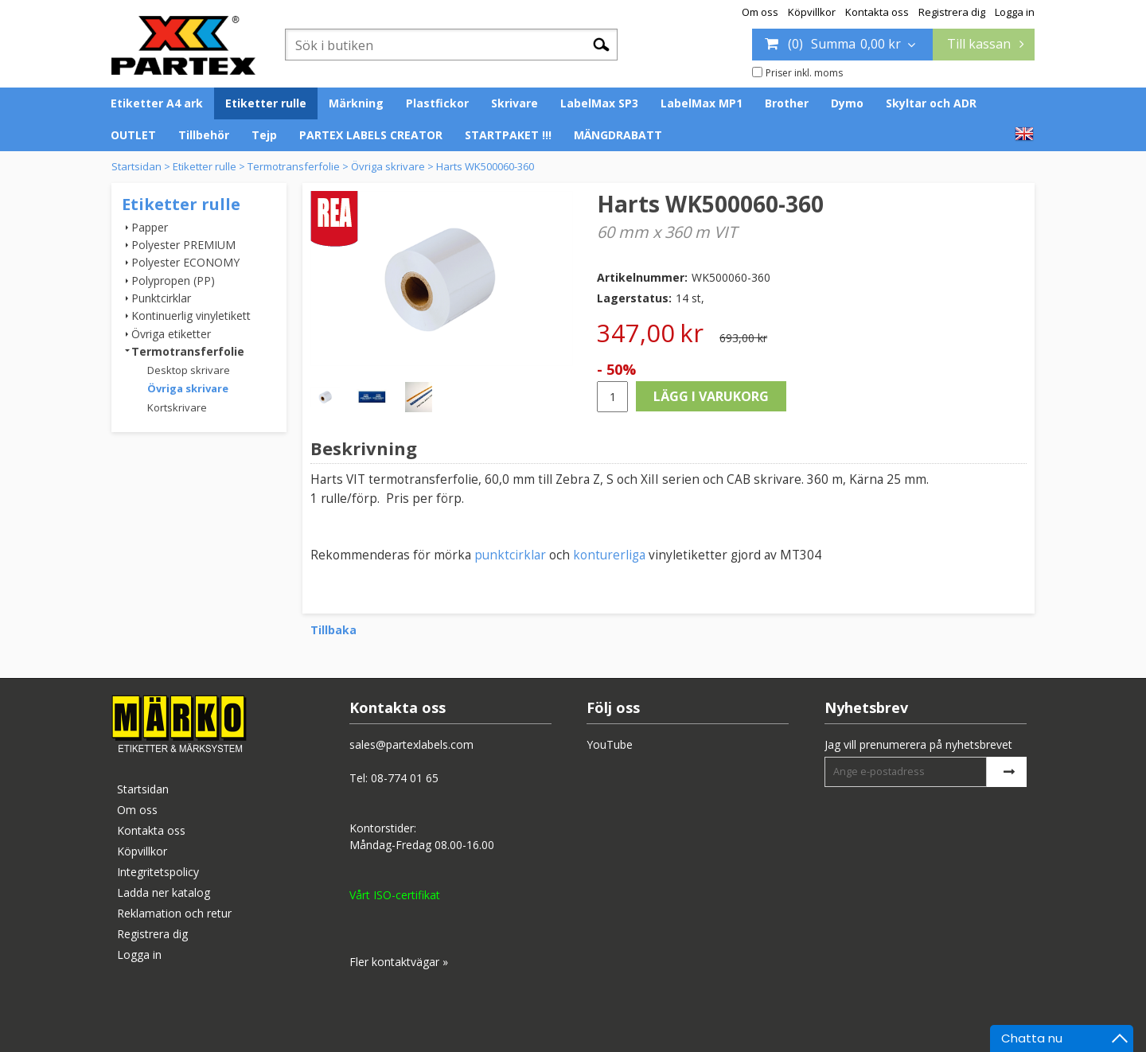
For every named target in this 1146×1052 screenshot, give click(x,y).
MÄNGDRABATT (618, 134)
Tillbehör (203, 134)
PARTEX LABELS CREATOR (370, 134)
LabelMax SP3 (599, 103)
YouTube (610, 744)
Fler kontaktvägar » (398, 961)
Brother (787, 103)
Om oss (760, 12)
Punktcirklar (161, 298)
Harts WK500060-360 (485, 166)
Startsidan (136, 166)
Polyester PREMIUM (183, 244)
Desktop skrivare (188, 370)
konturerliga (611, 555)
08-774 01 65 (405, 777)
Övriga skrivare (388, 166)
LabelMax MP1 (702, 103)
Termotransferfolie (294, 166)
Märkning (356, 103)
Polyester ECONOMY (185, 262)
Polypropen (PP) (173, 280)
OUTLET (133, 134)
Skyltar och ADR (931, 103)
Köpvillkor (812, 12)
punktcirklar (510, 555)
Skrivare (514, 103)
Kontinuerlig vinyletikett (191, 315)
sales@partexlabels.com (411, 744)
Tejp (264, 134)
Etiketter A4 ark (157, 103)
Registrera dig (951, 12)
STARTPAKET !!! (508, 134)
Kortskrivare (177, 407)
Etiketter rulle (265, 103)
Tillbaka (333, 629)
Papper (149, 227)
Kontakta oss (877, 12)
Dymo (847, 103)
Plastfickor (437, 103)
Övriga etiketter (171, 333)
